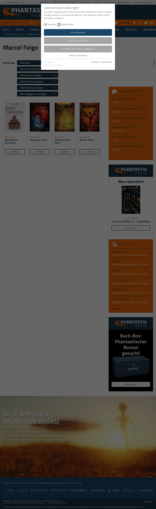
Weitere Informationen (78, 55)
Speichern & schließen (78, 40)
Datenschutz (107, 62)
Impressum (95, 62)
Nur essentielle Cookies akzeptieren (78, 48)
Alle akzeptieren (78, 32)
